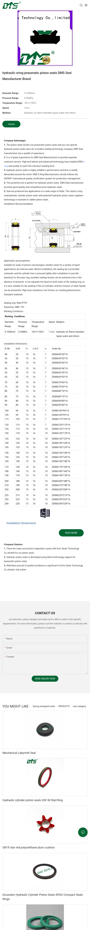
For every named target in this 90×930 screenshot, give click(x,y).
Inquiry (11, 124)
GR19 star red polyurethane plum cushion (29, 847)
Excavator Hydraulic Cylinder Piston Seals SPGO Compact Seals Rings (43, 897)
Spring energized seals (44, 706)
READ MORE (71, 533)
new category (79, 706)
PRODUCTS (64, 706)
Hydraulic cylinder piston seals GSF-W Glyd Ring (33, 800)
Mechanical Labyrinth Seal (19, 753)
